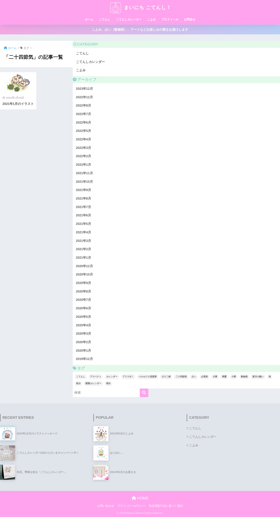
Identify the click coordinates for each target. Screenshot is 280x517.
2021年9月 (83, 190)
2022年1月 (83, 164)
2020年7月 (83, 300)
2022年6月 (83, 122)
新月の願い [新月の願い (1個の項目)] (258, 376)
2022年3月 (83, 148)
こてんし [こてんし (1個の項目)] (80, 376)
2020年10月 (84, 274)
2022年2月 (83, 156)
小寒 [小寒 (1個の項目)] (233, 376)
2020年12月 (84, 266)
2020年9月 (83, 283)
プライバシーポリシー (131, 505)
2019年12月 (84, 359)
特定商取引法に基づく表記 (166, 505)
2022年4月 (83, 139)
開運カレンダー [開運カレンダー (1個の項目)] (93, 383)
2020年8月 (83, 291)
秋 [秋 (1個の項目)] (270, 376)
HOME (140, 498)
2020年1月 (83, 350)
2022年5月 (83, 131)
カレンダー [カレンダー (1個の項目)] (112, 376)
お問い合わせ (105, 505)
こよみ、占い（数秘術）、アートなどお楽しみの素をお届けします (140, 29)
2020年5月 (83, 317)
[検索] (144, 393)
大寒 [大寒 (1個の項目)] (215, 376)
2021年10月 (84, 181)
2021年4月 (83, 232)
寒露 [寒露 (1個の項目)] (224, 376)
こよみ (151, 19)
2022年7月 (83, 114)
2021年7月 (83, 207)
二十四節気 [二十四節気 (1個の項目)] (181, 376)
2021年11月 (84, 173)
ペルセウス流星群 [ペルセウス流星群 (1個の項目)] (147, 376)
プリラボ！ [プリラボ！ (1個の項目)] (128, 376)
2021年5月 (83, 224)
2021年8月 (83, 198)
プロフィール (169, 19)
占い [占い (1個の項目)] (194, 376)
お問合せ (189, 19)
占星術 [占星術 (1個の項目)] (204, 376)
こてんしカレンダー (129, 19)
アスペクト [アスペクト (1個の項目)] (95, 376)
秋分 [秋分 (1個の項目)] (78, 383)
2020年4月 (83, 325)
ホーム (89, 19)
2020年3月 (83, 333)
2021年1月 (83, 257)
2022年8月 (83, 105)
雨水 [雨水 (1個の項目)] (108, 383)
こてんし (104, 19)
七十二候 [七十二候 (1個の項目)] (166, 376)
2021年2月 (83, 249)
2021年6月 (83, 215)
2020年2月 (83, 342)
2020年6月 (83, 308)
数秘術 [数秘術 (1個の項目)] (244, 376)
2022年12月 (84, 97)
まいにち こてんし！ (140, 7)
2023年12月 (84, 89)
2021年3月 (83, 241)
